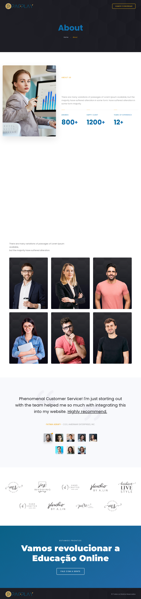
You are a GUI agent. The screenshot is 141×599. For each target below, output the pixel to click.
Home (66, 37)
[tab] (48, 438)
